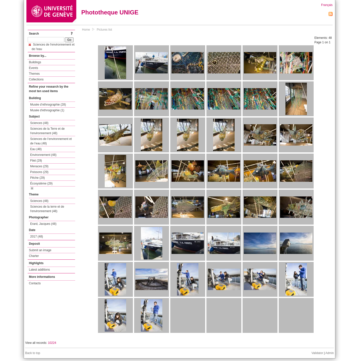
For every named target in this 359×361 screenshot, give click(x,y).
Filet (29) (36, 160)
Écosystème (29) (41, 183)
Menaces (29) (39, 166)
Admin (329, 353)
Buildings (35, 62)
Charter (34, 256)
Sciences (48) (39, 123)
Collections (36, 79)
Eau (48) (36, 149)
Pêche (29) (37, 178)
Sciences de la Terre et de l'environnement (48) (47, 131)
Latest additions (39, 269)
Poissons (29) (39, 172)
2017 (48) (36, 236)
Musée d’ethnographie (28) (48, 104)
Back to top (32, 353)
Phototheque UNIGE (109, 12)
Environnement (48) (43, 155)
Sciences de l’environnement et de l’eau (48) (51, 141)
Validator (317, 353)
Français (327, 5)
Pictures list (104, 29)
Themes (34, 73)
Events (33, 68)
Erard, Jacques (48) (43, 224)
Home (86, 29)
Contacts (35, 283)
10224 (52, 343)
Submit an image (40, 250)
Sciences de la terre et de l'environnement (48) (47, 209)
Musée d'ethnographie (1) (47, 110)
